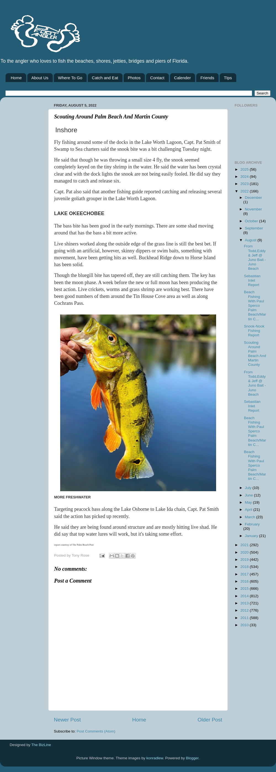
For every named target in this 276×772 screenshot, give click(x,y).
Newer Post (67, 720)
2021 (245, 545)
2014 (245, 596)
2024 (245, 177)
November (253, 209)
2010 (245, 625)
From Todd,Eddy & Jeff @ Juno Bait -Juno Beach (255, 257)
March (250, 517)
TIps (228, 77)
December (253, 197)
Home (16, 77)
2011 (245, 618)
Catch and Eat (105, 77)
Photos (134, 77)
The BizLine (41, 745)
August (251, 240)
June (249, 495)
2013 (245, 603)
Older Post (210, 720)
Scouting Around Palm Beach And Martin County (255, 353)
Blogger (192, 758)
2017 (245, 574)
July (249, 488)
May (249, 502)
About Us (40, 77)
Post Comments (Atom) (96, 731)
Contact (157, 77)
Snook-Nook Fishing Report (254, 330)
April (249, 509)
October (252, 221)
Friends (207, 77)
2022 (245, 191)
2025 (245, 169)
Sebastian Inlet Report (252, 280)
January (252, 536)
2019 (245, 559)
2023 (245, 184)
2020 (245, 552)
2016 (245, 581)
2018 (245, 567)
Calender (182, 77)
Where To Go (70, 77)
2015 (245, 588)
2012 (245, 610)
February (252, 524)
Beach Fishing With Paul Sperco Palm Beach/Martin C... (255, 305)
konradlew (154, 758)
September (254, 228)
